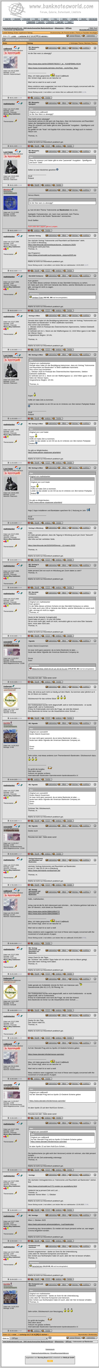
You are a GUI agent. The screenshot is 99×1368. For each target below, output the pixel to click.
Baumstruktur (83, 1334)
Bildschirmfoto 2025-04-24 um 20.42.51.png (49, 669)
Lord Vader (8, 152)
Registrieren (92, 30)
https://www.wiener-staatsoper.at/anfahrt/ (44, 452)
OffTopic (68, 28)
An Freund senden (68, 33)
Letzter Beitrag (8, 33)
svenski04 (7, 642)
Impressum (50, 1349)
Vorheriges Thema (77, 43)
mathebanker (9, 104)
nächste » (44, 36)
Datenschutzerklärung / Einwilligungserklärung (50, 1353)
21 (40, 36)
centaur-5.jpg (37, 297)
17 (30, 36)
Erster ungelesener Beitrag (23, 33)
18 (32, 36)
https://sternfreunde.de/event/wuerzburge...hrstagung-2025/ (52, 245)
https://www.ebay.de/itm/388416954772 (44, 911)
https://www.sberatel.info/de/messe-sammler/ (46, 1054)
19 (34, 36)
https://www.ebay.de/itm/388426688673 (44, 914)
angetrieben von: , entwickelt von (50, 1357)
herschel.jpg (37, 1266)
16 (27, 36)
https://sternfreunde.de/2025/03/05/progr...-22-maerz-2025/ (51, 545)
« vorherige (22, 36)
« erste (13, 36)
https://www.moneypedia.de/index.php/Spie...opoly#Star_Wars (53, 68)
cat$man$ (7, 49)
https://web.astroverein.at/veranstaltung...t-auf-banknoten (51, 1224)
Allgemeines (59, 28)
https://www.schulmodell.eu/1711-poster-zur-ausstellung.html (52, 1186)
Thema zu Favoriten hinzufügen (86, 33)
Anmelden (83, 30)
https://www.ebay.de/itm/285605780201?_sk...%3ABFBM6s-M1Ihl (54, 64)
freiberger (7, 686)
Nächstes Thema (90, 43)
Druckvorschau (55, 33)
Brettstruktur (93, 1334)
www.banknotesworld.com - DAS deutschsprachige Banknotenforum (28, 28)
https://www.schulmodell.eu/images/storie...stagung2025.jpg (52, 255)
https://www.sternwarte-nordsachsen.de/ (44, 870)
